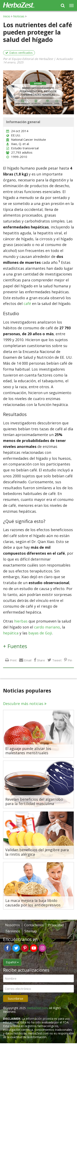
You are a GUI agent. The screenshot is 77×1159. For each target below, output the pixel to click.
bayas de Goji (40, 633)
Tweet (57, 660)
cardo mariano (47, 627)
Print (13, 660)
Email (27, 660)
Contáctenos (34, 925)
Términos (12, 931)
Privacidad (56, 925)
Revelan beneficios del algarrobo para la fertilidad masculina (34, 801)
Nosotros (12, 925)
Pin (70, 660)
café (27, 303)
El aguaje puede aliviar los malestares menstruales (28, 750)
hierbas (21, 621)
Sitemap (30, 931)
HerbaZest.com (37, 1008)
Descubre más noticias (23, 703)
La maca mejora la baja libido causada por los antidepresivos (33, 902)
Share (41, 660)
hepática (10, 633)
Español (12, 962)
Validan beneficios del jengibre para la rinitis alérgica (37, 852)
